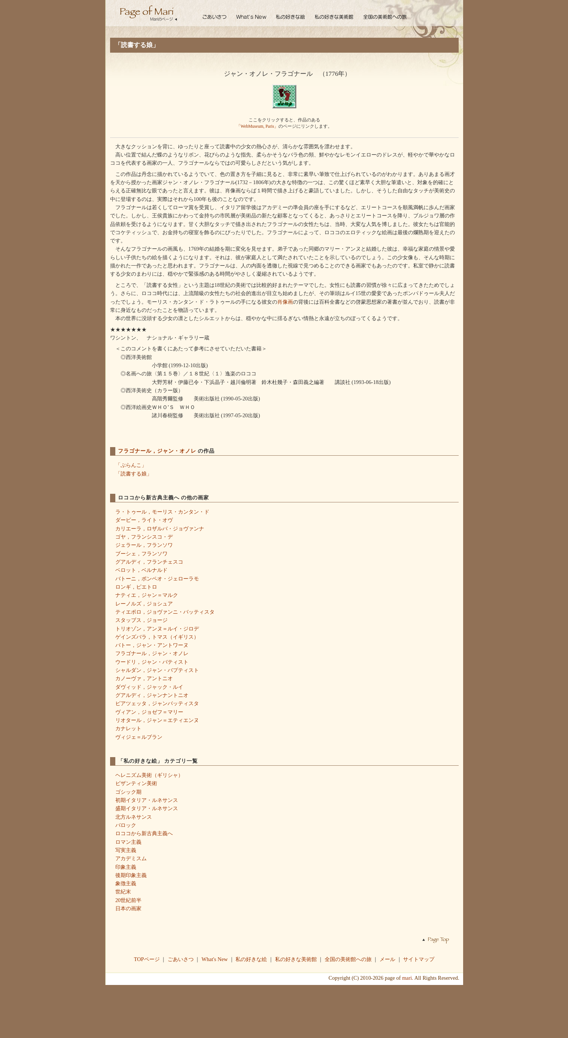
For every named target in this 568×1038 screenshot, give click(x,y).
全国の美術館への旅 (348, 959)
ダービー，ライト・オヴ (144, 520)
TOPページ (147, 959)
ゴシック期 (128, 792)
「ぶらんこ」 (131, 465)
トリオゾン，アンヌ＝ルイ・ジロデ (157, 629)
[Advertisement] (284, 1011)
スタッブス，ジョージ (141, 620)
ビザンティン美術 (136, 783)
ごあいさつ (181, 959)
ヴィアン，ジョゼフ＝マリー (149, 712)
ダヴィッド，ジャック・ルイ (149, 687)
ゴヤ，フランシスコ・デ (144, 537)
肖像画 (285, 302)
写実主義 (125, 850)
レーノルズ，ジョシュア (144, 604)
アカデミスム (131, 858)
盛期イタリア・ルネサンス (146, 808)
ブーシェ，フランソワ (141, 554)
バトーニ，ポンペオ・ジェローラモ (157, 579)
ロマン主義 (128, 842)
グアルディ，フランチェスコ (149, 562)
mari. (407, 978)
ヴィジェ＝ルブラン (138, 737)
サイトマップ (418, 959)
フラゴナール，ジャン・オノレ (158, 451)
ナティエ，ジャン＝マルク (146, 595)
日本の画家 (128, 908)
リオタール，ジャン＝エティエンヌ (157, 720)
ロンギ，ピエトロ (136, 587)
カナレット (128, 728)
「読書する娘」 (133, 474)
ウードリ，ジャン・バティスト (151, 662)
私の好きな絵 (251, 959)
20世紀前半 (128, 900)
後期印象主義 (131, 875)
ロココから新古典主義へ (144, 833)
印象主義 (125, 867)
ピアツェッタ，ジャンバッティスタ (157, 703)
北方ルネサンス (133, 817)
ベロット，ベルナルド (141, 570)
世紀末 (123, 892)
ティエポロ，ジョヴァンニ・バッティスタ (165, 612)
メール (387, 959)
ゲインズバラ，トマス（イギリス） (157, 637)
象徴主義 (125, 883)
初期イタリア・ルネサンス (146, 800)
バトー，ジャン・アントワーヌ (151, 645)
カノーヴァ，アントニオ (144, 678)
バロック (125, 825)
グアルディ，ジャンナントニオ (151, 695)
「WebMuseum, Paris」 (257, 126)
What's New (215, 959)
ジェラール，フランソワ (144, 545)
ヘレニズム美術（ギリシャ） (149, 775)
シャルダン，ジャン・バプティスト (157, 670)
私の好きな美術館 (296, 959)
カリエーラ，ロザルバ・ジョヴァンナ (159, 529)
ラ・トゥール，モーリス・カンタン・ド (162, 512)
